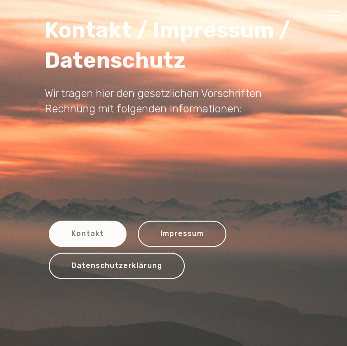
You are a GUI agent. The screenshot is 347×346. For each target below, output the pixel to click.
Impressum (182, 234)
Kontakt (87, 234)
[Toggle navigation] (333, 15)
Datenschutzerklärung (116, 266)
